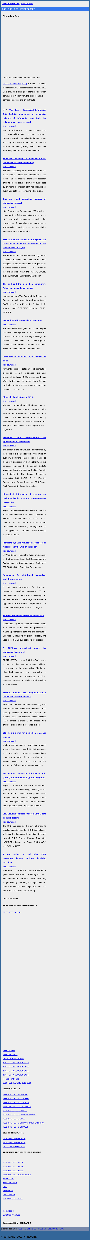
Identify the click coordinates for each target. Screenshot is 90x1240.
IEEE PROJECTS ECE (13, 1162)
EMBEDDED (8, 1178)
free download (24, 118)
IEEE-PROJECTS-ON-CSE (15, 1094)
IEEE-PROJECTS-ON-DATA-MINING (19, 1115)
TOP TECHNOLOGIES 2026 (16, 1067)
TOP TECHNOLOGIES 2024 (16, 1075)
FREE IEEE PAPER (12, 912)
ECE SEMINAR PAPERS (14, 1142)
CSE (4, 9)
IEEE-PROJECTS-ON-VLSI (15, 1127)
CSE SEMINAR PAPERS (14, 1138)
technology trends (11, 1079)
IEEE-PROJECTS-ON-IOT (15, 1110)
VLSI (5, 1186)
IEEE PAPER (27, 3)
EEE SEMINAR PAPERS (14, 1146)
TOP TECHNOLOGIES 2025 (16, 1071)
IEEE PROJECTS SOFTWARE (17, 1106)
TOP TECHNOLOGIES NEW (16, 1062)
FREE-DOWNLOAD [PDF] (15, 84)
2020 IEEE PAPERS (12, 1083)
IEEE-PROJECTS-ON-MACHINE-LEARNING (23, 1123)
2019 (24, 1083)
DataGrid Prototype (11, 1215)
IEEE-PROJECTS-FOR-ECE (16, 1102)
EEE (16, 9)
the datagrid (8, 1211)
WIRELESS (8, 1190)
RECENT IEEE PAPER (13, 1058)
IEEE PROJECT (27, 9)
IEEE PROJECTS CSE (13, 1166)
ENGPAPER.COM (56, 1229)
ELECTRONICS (10, 1182)
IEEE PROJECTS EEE (13, 1170)
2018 (29, 1083)
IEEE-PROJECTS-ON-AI (14, 1119)
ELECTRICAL (9, 1194)
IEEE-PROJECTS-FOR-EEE (16, 1098)
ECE (10, 9)
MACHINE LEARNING (13, 1199)
